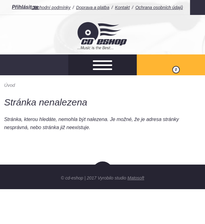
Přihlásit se (25, 7)
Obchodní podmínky (50, 7)
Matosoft (135, 177)
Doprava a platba (92, 7)
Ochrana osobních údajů (159, 7)
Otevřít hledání (34, 64)
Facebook (197, 7)
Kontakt (122, 7)
